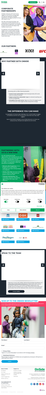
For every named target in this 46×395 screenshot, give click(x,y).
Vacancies (16, 376)
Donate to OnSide (17, 370)
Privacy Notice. (31, 352)
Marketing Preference (9, 355)
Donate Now (33, 2)
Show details (39, 206)
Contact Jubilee (16, 291)
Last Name (26, 340)
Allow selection (23, 209)
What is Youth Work (5, 384)
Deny (8, 209)
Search (39, 2)
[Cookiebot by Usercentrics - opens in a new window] (39, 184)
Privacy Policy (6, 351)
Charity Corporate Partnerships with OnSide (18, 373)
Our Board (3, 370)
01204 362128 (42, 381)
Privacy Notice (13, 392)
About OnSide (4, 368)
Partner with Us (4, 378)
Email (2, 345)
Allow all (37, 209)
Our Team (3, 372)
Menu (44, 2)
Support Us (16, 368)
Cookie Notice (20, 392)
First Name (4, 340)
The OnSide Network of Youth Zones (6, 382)
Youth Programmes (5, 376)
